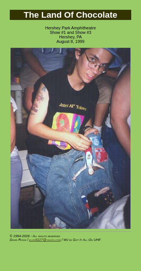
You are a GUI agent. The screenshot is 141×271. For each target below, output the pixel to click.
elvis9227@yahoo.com (45, 240)
